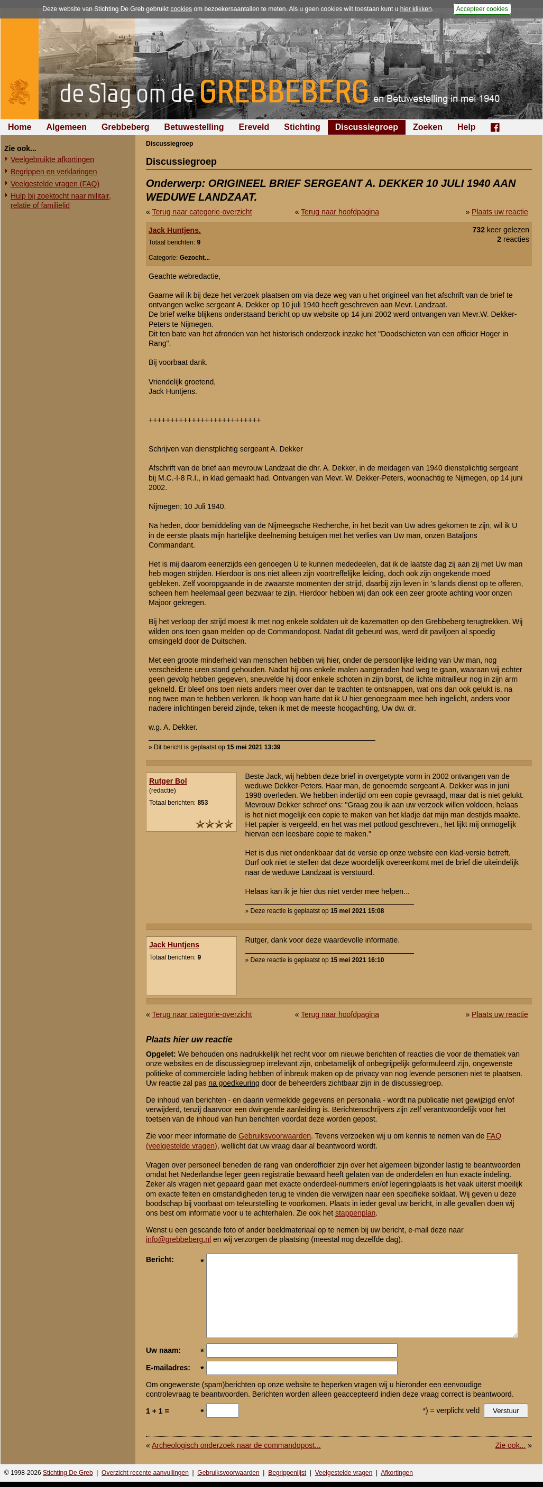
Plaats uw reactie (500, 212)
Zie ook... (510, 1445)
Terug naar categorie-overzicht (202, 212)
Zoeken (428, 127)
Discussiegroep (366, 127)
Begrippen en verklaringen (54, 171)
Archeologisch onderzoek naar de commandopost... (236, 1445)
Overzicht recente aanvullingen (145, 1472)
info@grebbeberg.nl (178, 1239)
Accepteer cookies (482, 9)
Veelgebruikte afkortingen (52, 159)
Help (466, 127)
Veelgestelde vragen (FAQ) (55, 184)
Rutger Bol (168, 781)
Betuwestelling (194, 127)
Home (19, 127)
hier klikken (416, 9)
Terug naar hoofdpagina (340, 212)
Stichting (302, 127)
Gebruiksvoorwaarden (274, 1136)
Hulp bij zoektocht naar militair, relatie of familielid (61, 201)
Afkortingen (397, 1472)
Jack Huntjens (174, 944)
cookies (181, 9)
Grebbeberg (126, 127)
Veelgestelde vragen (344, 1472)
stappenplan (355, 1213)
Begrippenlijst (287, 1472)
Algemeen (66, 127)
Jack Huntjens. (175, 230)
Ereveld (254, 127)
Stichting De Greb (68, 1472)
